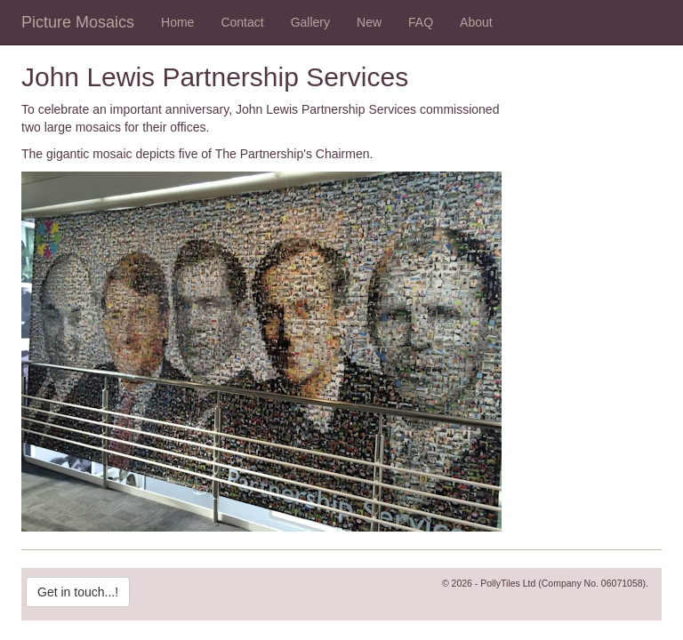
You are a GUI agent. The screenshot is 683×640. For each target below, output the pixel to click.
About (476, 22)
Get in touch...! (77, 592)
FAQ (420, 22)
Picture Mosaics (77, 22)
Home (177, 22)
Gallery (310, 22)
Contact (242, 22)
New (369, 22)
